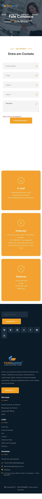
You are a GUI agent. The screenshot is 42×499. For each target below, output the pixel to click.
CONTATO (7, 22)
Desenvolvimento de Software (10, 405)
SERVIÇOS (25, 14)
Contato (4, 436)
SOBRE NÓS (13, 14)
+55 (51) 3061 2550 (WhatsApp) (14, 463)
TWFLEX (35, 14)
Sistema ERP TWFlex (7, 411)
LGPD (3, 414)
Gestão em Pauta (6, 440)
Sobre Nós (4, 427)
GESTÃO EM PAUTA (21, 22)
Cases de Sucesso (7, 430)
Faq (2, 433)
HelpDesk (7, 470)
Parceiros (4, 446)
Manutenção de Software (9, 408)
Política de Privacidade (8, 443)
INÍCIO (3, 14)
